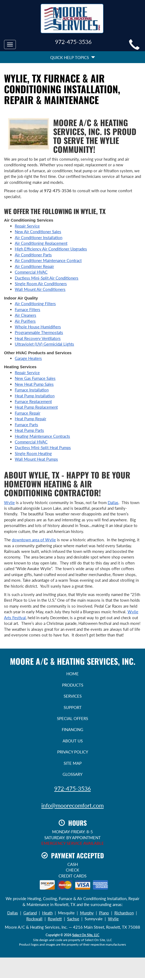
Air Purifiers (25, 321)
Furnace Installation (32, 389)
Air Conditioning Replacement (41, 243)
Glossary (72, 774)
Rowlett (55, 918)
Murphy (87, 912)
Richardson (124, 912)
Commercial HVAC (31, 272)
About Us (73, 740)
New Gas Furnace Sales (35, 378)
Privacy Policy (72, 751)
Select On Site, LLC (85, 935)
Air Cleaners (25, 315)
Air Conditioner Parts (33, 254)
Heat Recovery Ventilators (38, 338)
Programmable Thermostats (39, 332)
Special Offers (72, 718)
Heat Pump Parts (29, 430)
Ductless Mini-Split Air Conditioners (46, 278)
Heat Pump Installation (35, 395)
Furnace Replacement (33, 401)
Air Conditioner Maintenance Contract (48, 260)
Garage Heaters (28, 358)
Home (72, 673)
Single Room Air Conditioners (41, 283)
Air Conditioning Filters (35, 303)
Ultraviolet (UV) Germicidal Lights (44, 344)
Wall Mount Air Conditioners (40, 289)
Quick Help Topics (72, 57)
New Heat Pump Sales (34, 384)
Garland (30, 912)
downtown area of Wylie (34, 539)
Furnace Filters (27, 309)
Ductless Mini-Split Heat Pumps (43, 447)
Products (72, 685)
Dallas (113, 502)
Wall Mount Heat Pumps (36, 459)
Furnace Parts (26, 424)
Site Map (73, 763)
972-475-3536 (72, 788)
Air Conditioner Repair (34, 266)
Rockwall (34, 918)
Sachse (73, 918)
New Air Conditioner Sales (38, 231)
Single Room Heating (33, 453)
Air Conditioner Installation (38, 237)
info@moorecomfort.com (72, 805)
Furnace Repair (27, 413)
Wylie (9, 502)
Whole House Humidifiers (38, 326)
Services (73, 696)
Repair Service (27, 225)
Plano (104, 912)
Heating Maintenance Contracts (42, 436)
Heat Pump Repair (30, 418)
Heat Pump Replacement (36, 407)
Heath (47, 912)
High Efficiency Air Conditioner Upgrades (51, 248)
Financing (72, 729)
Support (73, 707)
